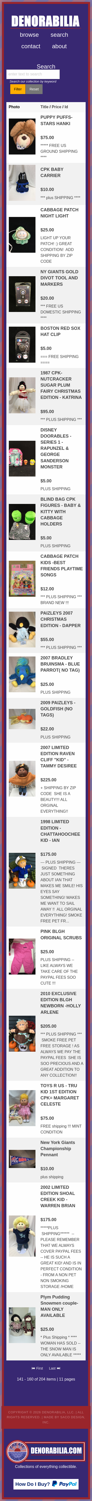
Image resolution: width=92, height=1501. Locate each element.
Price (56, 107)
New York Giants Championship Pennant (57, 1148)
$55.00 (47, 639)
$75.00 (47, 137)
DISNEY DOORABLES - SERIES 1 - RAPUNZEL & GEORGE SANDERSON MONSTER (55, 448)
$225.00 (48, 779)
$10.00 (47, 189)
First (37, 1368)
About (59, 46)
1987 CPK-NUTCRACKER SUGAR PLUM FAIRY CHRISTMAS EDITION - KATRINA (61, 385)
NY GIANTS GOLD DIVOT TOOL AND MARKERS (59, 277)
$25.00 (47, 229)
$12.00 (47, 588)
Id (66, 107)
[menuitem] (29, 34)
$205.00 (48, 1026)
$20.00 (47, 298)
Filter (18, 89)
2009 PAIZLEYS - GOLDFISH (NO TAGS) (57, 708)
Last (54, 1368)
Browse (29, 34)
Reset (34, 89)
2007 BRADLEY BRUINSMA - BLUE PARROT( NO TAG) (60, 664)
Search (59, 34)
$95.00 (47, 411)
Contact (30, 46)
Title (44, 107)
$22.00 (47, 729)
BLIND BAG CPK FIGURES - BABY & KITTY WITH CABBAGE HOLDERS (60, 511)
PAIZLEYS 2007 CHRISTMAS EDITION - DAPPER (60, 619)
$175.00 (48, 854)
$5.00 (45, 348)
